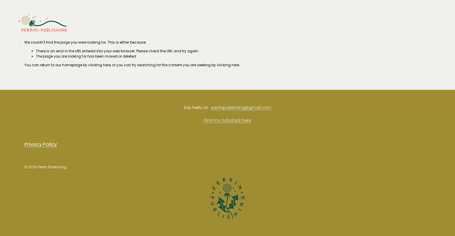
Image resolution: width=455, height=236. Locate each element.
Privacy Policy (40, 144)
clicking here (99, 64)
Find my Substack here (227, 120)
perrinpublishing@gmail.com (241, 107)
